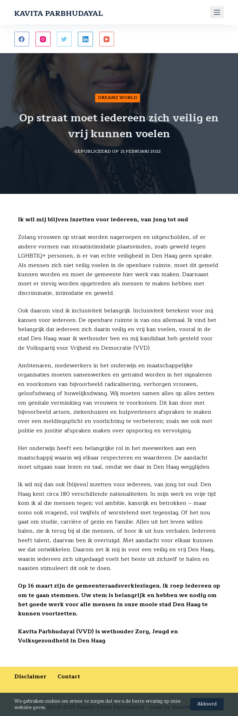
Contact (69, 676)
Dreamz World (117, 97)
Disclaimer (36, 676)
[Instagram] (43, 39)
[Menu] (217, 12)
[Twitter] (64, 39)
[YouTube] (106, 39)
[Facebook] (21, 39)
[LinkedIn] (85, 39)
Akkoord (207, 704)
